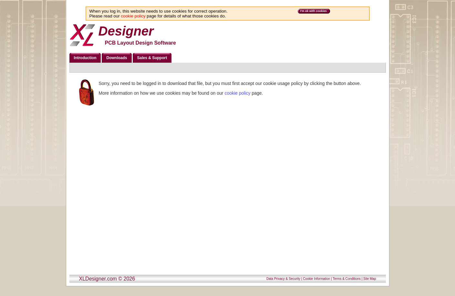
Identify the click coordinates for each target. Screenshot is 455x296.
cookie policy (133, 16)
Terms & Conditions (347, 278)
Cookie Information (316, 278)
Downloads (116, 58)
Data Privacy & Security (283, 278)
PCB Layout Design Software (140, 43)
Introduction (85, 58)
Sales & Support (152, 58)
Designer (126, 31)
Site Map (369, 278)
